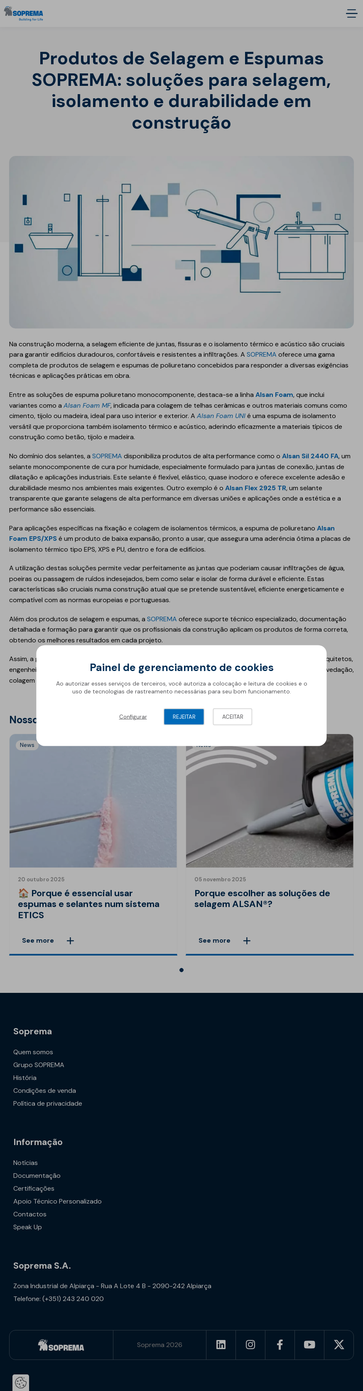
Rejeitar (184, 716)
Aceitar (232, 716)
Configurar (133, 716)
